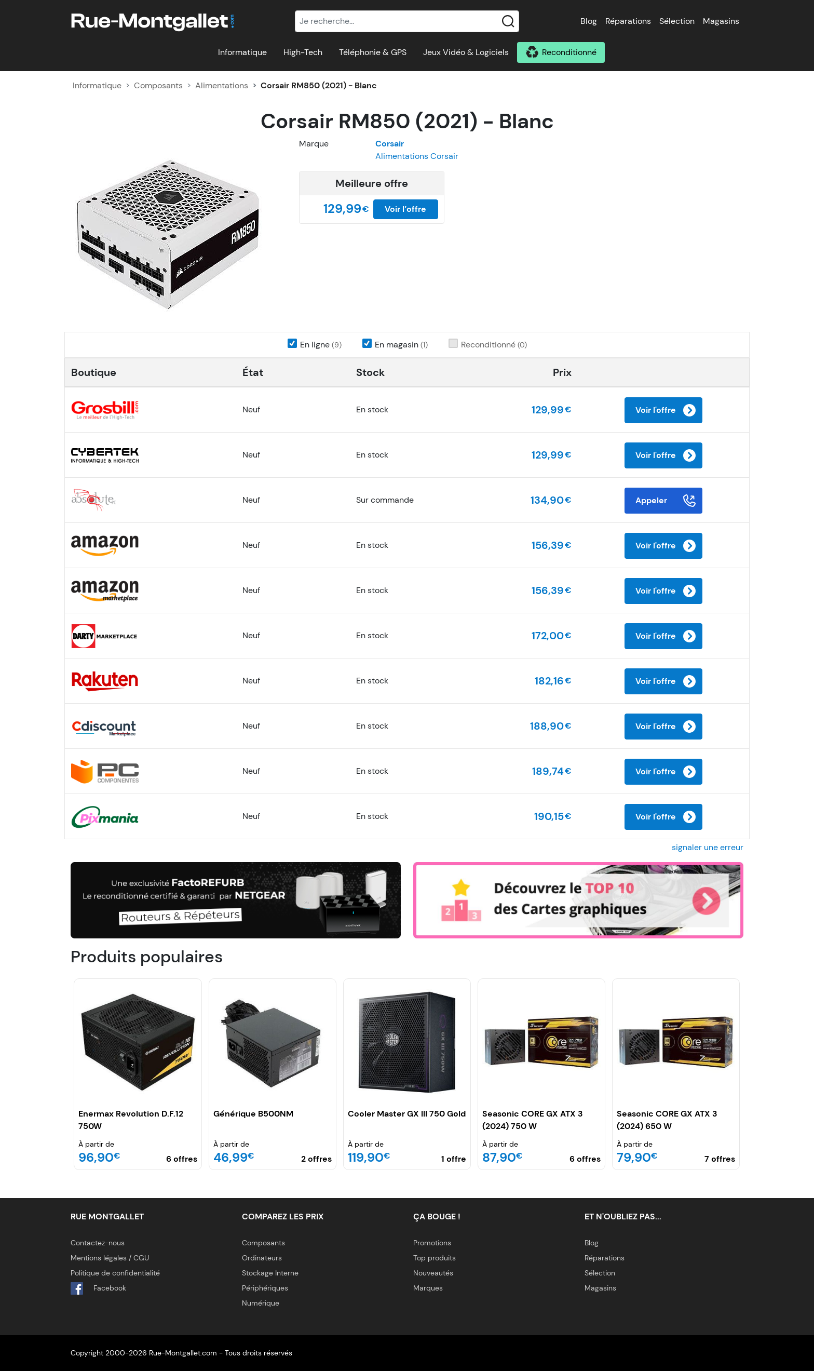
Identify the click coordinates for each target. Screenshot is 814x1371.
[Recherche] (407, 21)
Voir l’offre (405, 209)
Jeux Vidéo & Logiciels (466, 52)
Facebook (98, 1288)
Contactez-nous (98, 1242)
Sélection (677, 21)
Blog (588, 21)
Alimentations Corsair (416, 156)
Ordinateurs (262, 1257)
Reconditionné (569, 52)
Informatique (242, 52)
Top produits (434, 1257)
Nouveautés (433, 1273)
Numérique (260, 1303)
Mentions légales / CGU (110, 1257)
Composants (158, 85)
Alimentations (221, 85)
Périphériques (265, 1288)
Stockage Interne (270, 1273)
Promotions (432, 1242)
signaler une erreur (707, 847)
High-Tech (302, 52)
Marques (428, 1288)
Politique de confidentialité (115, 1273)
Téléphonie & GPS (372, 52)
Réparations (628, 21)
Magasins (721, 21)
